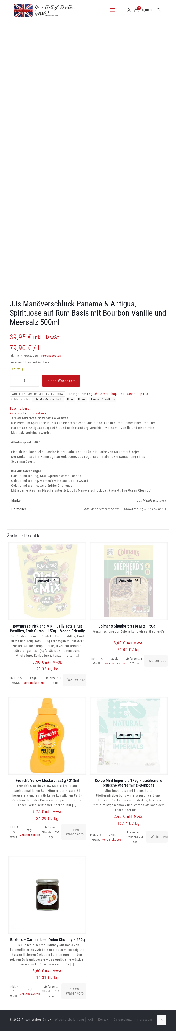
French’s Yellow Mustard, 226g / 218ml (47, 780)
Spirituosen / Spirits (133, 394)
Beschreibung (20, 408)
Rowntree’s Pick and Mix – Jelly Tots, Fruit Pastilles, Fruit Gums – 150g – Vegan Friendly (47, 628)
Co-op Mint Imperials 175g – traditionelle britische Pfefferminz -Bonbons (128, 783)
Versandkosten (51, 355)
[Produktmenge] (24, 381)
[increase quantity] (34, 381)
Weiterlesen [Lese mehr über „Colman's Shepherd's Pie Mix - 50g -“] (158, 661)
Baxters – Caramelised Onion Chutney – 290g (47, 939)
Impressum (144, 1019)
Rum (70, 399)
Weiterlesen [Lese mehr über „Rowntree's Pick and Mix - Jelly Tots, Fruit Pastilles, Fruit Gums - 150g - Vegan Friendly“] (76, 680)
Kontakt (104, 1019)
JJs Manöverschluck (48, 399)
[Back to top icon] (161, 1020)
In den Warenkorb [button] (75, 832)
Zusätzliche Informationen (29, 413)
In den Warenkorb (61, 381)
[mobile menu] (113, 10)
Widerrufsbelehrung (69, 1019)
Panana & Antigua (103, 399)
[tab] (88, 408)
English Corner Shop (102, 394)
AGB (91, 1019)
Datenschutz (122, 1019)
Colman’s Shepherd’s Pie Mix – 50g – (128, 626)
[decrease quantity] (15, 381)
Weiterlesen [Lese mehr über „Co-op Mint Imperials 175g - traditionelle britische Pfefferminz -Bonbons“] (159, 837)
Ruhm (82, 399)
